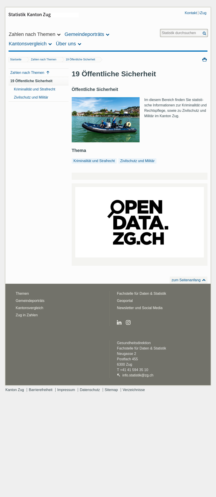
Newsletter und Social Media (140, 308)
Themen (22, 293)
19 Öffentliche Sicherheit (80, 59)
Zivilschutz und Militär (31, 97)
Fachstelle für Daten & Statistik (141, 293)
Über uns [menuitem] (66, 43)
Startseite (16, 59)
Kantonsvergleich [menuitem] (28, 43)
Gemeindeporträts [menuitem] (84, 34)
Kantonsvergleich (29, 308)
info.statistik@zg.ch (137, 375)
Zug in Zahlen (27, 315)
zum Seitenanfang (185, 280)
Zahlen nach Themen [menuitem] (32, 34)
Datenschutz (90, 390)
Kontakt (191, 13)
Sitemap (111, 390)
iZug (202, 13)
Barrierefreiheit (40, 390)
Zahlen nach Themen (43, 59)
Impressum (66, 390)
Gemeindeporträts (30, 301)
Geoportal (125, 301)
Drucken (204, 59)
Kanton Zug (14, 390)
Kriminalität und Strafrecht (34, 89)
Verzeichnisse (134, 390)
